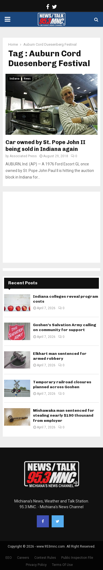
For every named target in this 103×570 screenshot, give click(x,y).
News (27, 78)
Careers (23, 558)
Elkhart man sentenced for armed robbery (60, 356)
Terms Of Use (62, 565)
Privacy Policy (36, 565)
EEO (8, 558)
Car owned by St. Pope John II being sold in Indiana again (45, 145)
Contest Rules (45, 558)
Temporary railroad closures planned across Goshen (62, 384)
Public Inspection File (77, 558)
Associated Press (23, 156)
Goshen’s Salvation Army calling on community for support (64, 327)
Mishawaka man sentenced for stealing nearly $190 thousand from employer (63, 415)
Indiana (15, 78)
